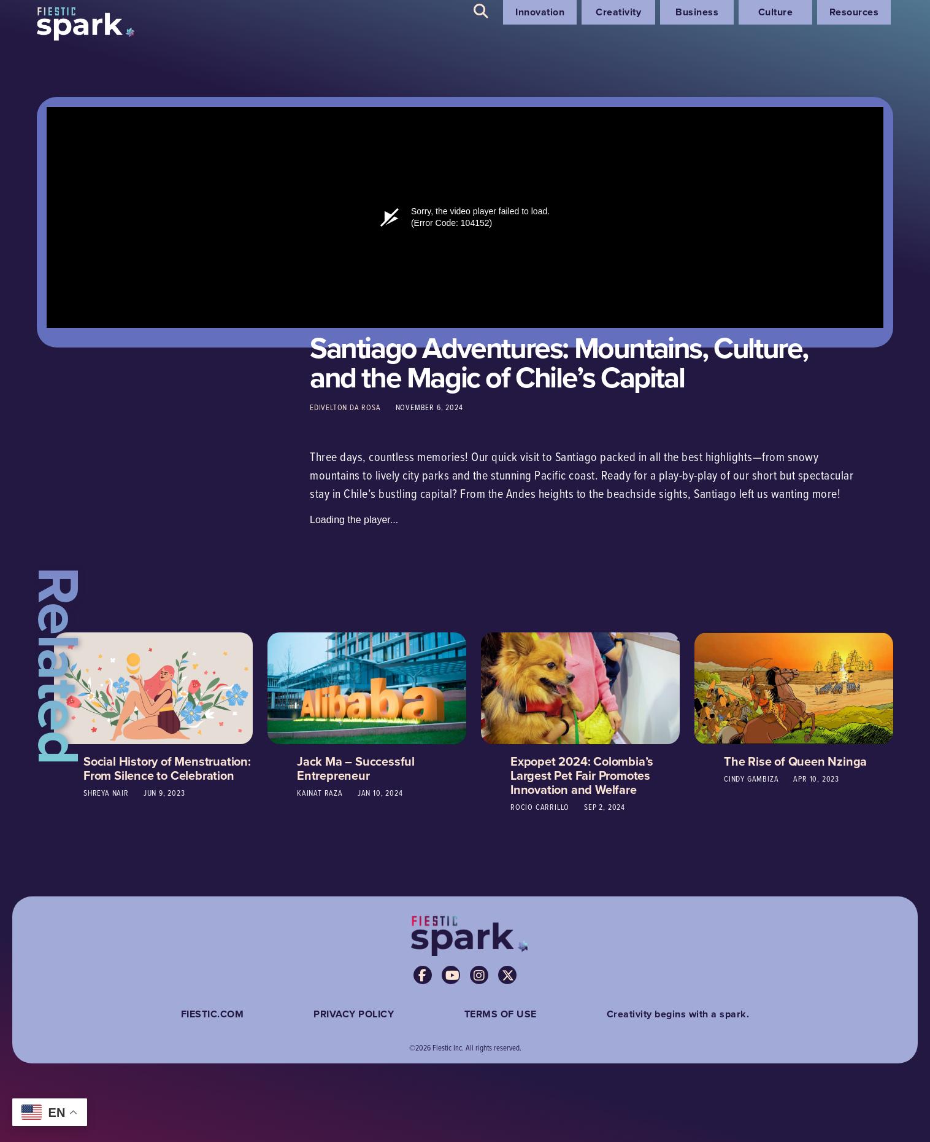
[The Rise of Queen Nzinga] (793, 687)
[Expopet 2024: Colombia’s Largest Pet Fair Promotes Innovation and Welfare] (580, 687)
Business (696, 12)
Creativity (618, 12)
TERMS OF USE (500, 1014)
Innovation (539, 12)
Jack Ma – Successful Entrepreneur (356, 768)
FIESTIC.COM (212, 1014)
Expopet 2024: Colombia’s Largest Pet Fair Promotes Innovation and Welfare (581, 775)
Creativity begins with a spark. (678, 1014)
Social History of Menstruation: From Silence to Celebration (167, 768)
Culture (775, 12)
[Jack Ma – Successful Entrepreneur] (366, 687)
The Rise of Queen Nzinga (795, 761)
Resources (854, 12)
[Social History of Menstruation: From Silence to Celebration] (153, 687)
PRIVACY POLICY (353, 1014)
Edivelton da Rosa (345, 407)
